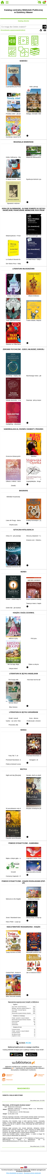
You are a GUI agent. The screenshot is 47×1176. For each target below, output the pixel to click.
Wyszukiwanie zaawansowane (10, 30)
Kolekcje (22, 30)
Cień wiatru (14, 1011)
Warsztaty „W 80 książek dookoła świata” (16, 1105)
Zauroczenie (14, 1022)
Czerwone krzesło (16, 1029)
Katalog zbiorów (23, 21)
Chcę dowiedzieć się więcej (14, 1173)
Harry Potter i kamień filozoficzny (19, 1006)
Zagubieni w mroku (16, 1035)
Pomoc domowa (15, 1021)
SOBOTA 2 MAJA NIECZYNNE (12, 1095)
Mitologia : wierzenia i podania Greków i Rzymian (23, 1008)
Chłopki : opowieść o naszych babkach (20, 1018)
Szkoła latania (15, 1024)
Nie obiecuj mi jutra (16, 1034)
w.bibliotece (8, 1068)
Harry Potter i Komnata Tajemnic (19, 1010)
